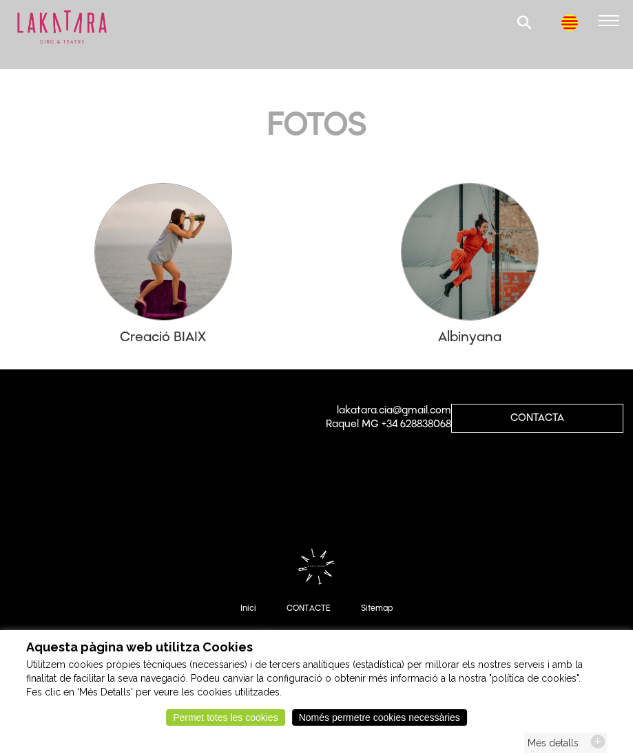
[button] (525, 24)
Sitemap (377, 608)
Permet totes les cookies (225, 721)
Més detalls (553, 747)
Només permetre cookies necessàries (379, 721)
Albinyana (469, 336)
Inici (248, 608)
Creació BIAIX (163, 336)
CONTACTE (309, 608)
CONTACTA (537, 417)
